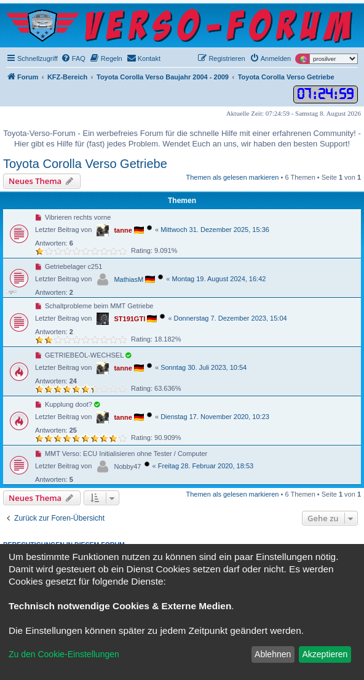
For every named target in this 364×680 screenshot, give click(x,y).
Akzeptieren (324, 654)
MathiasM (128, 279)
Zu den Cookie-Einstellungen (64, 654)
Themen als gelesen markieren (232, 177)
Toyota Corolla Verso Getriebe (85, 163)
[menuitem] (73, 58)
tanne (123, 230)
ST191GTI (129, 318)
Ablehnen (273, 654)
